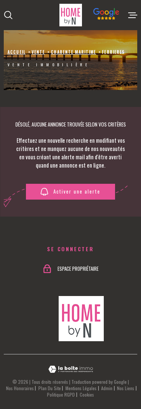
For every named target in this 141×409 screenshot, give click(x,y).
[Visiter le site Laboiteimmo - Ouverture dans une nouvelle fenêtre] (70, 369)
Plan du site (49, 388)
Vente (38, 52)
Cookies (87, 394)
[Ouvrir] (8, 15)
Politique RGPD (61, 394)
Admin (106, 388)
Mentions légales (81, 388)
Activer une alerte (70, 191)
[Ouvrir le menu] (132, 15)
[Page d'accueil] (70, 15)
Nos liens (125, 388)
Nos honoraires (20, 388)
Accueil (17, 52)
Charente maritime (73, 52)
